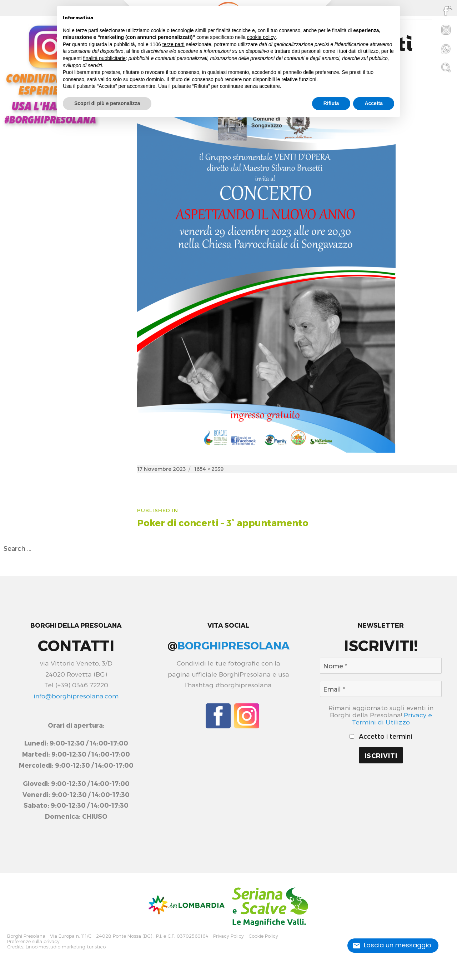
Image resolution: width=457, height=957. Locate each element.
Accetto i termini (381, 736)
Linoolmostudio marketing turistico (66, 945)
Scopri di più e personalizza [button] (107, 103)
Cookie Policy (263, 935)
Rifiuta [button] (331, 103)
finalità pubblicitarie (104, 58)
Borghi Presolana (26, 935)
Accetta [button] (374, 103)
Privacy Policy (228, 935)
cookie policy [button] (261, 37)
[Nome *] (381, 666)
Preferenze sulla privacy (33, 940)
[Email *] (381, 689)
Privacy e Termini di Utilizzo (392, 718)
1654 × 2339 (209, 469)
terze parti (173, 44)
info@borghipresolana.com (76, 695)
